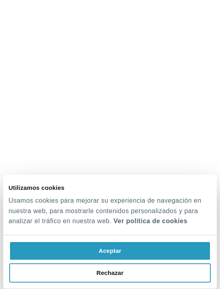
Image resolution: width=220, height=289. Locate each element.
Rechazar (110, 272)
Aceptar (110, 250)
